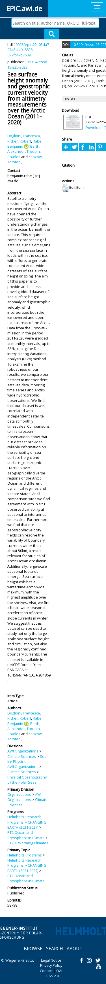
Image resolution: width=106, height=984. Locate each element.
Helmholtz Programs (24, 855)
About (75, 948)
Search (54, 948)
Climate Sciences (21, 756)
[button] (65, 188)
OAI (59, 970)
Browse (33, 948)
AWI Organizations (22, 751)
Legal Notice (51, 960)
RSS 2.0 (52, 975)
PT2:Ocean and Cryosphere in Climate (26, 835)
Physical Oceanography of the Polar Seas (27, 780)
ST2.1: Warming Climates (27, 842)
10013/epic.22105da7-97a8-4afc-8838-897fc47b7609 (28, 50)
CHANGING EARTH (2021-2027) (26, 825)
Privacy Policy (51, 965)
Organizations (19, 794)
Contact (46, 970)
